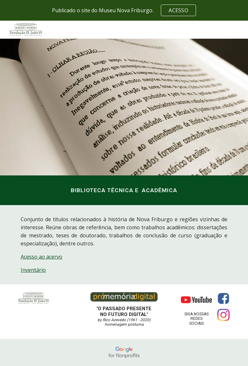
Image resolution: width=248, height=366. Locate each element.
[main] (123, 190)
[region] (124, 10)
